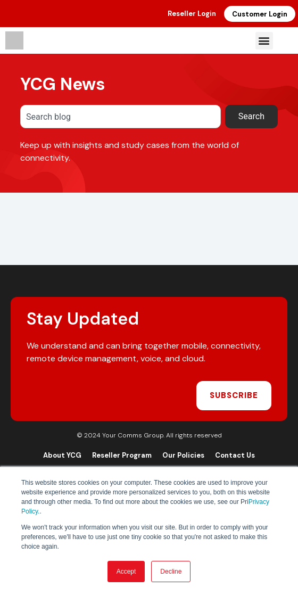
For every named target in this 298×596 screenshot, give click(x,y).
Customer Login (259, 14)
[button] (264, 40)
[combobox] (120, 116)
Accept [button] (126, 571)
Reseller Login (192, 13)
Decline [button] (170, 571)
